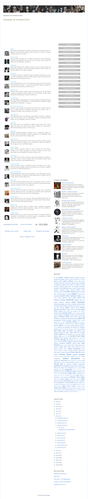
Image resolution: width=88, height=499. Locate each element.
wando (63, 389)
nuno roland (78, 360)
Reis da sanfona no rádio (17, 106)
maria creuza (63, 345)
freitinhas (80, 316)
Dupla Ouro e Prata (15, 188)
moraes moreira (73, 350)
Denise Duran (14, 196)
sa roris (73, 375)
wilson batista (69, 389)
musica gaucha (75, 352)
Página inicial (27, 231)
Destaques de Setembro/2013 (16, 19)
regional (68, 370)
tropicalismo (63, 384)
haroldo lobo (76, 320)
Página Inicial (69, 44)
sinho (67, 379)
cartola (76, 300)
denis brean (82, 306)
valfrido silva (57, 386)
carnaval (69, 300)
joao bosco (58, 331)
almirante (68, 283)
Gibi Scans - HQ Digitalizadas (62, 479)
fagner (67, 315)
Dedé (8, 49)
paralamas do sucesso (61, 366)
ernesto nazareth (76, 313)
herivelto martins (71, 322)
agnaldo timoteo (69, 279)
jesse (79, 329)
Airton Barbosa (14, 114)
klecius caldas (58, 336)
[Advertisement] (27, 34)
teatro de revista (58, 381)
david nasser (63, 306)
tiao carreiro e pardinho (78, 381)
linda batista (72, 338)
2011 (57, 453)
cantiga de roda (75, 296)
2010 (57, 455)
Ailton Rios (13, 122)
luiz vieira (76, 339)
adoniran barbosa (75, 277)
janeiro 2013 (60, 447)
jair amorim (73, 327)
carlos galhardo (62, 297)
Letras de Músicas (69, 95)
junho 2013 (60, 438)
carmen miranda (59, 300)
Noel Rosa (64, 253)
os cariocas (67, 364)
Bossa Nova (69, 63)
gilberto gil (81, 318)
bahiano (78, 290)
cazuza (67, 302)
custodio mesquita (76, 304)
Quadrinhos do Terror (60, 484)
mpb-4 (58, 352)
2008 (57, 460)
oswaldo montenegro (78, 364)
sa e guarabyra (66, 375)
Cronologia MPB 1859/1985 (69, 70)
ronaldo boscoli (80, 372)
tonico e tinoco (79, 382)
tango (83, 379)
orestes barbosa (70, 362)
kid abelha (82, 334)
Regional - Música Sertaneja (69, 99)
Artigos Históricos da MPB (69, 52)
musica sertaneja (79, 354)
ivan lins (81, 325)
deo (55, 307)
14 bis (56, 277)
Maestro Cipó (14, 204)
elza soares (82, 311)
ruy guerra (80, 373)
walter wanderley (58, 389)
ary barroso (64, 288)
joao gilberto (77, 331)
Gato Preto (57, 476)
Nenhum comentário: (26, 224)
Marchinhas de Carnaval (68, 200)
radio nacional (78, 367)
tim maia (56, 382)
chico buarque (78, 302)
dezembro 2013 (61, 418)
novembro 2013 (61, 420)
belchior (62, 292)
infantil (61, 325)
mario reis (62, 347)
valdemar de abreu (80, 384)
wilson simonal (77, 389)
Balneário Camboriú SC (60, 473)
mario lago (78, 345)
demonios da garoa (73, 306)
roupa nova (72, 373)
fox (58, 316)
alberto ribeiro (58, 281)
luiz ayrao (79, 338)
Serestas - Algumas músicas (69, 191)
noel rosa (64, 360)
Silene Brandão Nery (16, 172)
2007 (57, 462)
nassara (73, 356)
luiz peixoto (70, 340)
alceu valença (68, 281)
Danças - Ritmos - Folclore (69, 81)
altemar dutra (75, 283)
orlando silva (58, 364)
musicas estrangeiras (59, 356)
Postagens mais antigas (42, 231)
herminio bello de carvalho (62, 323)
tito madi (64, 382)
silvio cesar (57, 379)
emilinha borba (58, 313)
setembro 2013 (61, 425)
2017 (57, 411)
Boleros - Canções (69, 59)
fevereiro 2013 (61, 445)
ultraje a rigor (69, 384)
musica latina (65, 354)
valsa (63, 386)
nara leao (67, 356)
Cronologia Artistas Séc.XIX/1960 (69, 74)
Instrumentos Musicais (69, 88)
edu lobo (63, 309)
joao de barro (68, 331)
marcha (68, 343)
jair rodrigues (81, 327)
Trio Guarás (13, 81)
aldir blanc (62, 283)
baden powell (70, 290)
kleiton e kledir (66, 336)
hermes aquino (81, 322)
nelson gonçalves (71, 358)
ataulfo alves (81, 288)
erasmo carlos (67, 313)
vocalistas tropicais (72, 388)
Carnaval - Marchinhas (69, 66)
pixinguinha (71, 367)
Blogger (48, 495)
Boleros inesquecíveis (68, 183)
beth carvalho (58, 294)
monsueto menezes (63, 350)
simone (62, 379)
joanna (83, 329)
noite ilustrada (71, 360)
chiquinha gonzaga (59, 304)
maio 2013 (60, 440)
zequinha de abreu (67, 391)
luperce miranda (58, 341)
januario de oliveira (63, 329)
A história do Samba (67, 218)
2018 (57, 409)
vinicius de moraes (60, 388)
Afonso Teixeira (14, 147)
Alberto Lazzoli (14, 90)
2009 (57, 457)
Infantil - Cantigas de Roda (69, 84)
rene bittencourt (58, 372)
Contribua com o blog (69, 106)
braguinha (56, 296)
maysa (60, 349)
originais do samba (80, 362)
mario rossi (70, 347)
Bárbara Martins (15, 213)
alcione (76, 281)
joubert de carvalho (79, 332)
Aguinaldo (13, 131)
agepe (62, 279)
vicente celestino (71, 386)
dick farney (60, 307)
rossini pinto (63, 373)
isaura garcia (74, 325)
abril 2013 (60, 442)
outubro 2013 (61, 423)
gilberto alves (74, 318)
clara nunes (68, 304)
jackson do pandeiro (64, 327)
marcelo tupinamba (59, 343)
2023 (57, 404)
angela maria (65, 284)
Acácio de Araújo (15, 164)
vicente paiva (81, 386)
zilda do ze (75, 391)
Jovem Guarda (69, 92)
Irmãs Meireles (14, 98)
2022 (57, 406)
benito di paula (80, 292)
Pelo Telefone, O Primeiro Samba (71, 209)
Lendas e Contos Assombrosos (62, 481)
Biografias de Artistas (69, 55)
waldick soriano (81, 388)
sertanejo (73, 377)
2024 (57, 401)
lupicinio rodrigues (67, 341)
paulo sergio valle (62, 367)
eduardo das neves (71, 309)
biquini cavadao (66, 294)
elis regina (81, 309)
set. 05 (61, 427)
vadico (74, 384)
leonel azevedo (63, 338)
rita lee (65, 372)
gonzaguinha (57, 320)
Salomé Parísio (14, 57)
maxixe (56, 349)
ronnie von (57, 373)
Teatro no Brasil (69, 103)
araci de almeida (73, 286)
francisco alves (64, 316)
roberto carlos (71, 372)
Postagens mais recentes (12, 231)
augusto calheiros (59, 290)
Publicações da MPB (69, 48)
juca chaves (68, 334)
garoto (59, 318)
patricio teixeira (73, 366)
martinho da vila (80, 347)
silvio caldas (80, 377)
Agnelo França (14, 139)
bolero (74, 294)
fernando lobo (74, 315)
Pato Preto (13, 180)
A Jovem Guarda (66, 262)
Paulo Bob (13, 73)
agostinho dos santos (79, 279)
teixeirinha (67, 381)
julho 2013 (60, 435)
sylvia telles (73, 379)
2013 (57, 416)
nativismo (78, 356)
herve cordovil (74, 323)
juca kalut (75, 334)
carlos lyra (81, 297)
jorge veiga (69, 332)
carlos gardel (72, 297)
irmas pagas (67, 325)
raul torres (61, 370)
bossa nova (81, 294)
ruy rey (60, 375)
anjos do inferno (75, 284)
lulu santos (82, 339)
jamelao (56, 329)
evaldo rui (61, 315)
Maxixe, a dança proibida (68, 227)
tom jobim (71, 382)
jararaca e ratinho (73, 329)
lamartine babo (75, 336)
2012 (57, 450)
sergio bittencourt (64, 377)
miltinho (65, 348)
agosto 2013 (60, 433)
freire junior (73, 316)
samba (77, 375)
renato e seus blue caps (78, 370)
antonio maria (63, 286)
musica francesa (65, 352)
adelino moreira (63, 277)
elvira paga (67, 311)
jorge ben (62, 332)
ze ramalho (60, 391)
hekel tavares (61, 322)
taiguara (78, 379)
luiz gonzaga (62, 340)
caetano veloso (65, 296)
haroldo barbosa (67, 320)
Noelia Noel (13, 65)
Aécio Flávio (14, 155)
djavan (67, 307)
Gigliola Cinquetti (66, 244)
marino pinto (70, 345)
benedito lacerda (70, 292)
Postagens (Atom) (29, 236)
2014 (57, 413)
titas (60, 382)
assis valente (73, 288)
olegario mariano (61, 362)
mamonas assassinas (79, 341)
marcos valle (76, 343)
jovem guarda (58, 334)
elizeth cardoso (58, 311)
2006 (57, 465)
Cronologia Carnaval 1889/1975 (69, 77)
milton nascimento (74, 349)
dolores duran (75, 307)
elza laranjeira (74, 311)
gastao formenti (65, 318)
